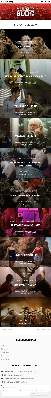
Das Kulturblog (7, 2)
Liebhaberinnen (28, 378)
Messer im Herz (25, 135)
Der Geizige (5, 356)
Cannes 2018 (13, 131)
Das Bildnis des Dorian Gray (26, 372)
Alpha (3, 345)
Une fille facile (25, 255)
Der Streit (25, 46)
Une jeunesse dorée (25, 195)
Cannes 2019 (13, 221)
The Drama (5, 352)
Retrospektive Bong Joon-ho (26, 76)
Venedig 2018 (42, 102)
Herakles (25, 314)
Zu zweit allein (25, 284)
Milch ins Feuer (21, 382)
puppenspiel (20, 42)
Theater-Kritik (30, 42)
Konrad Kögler (32, 53)
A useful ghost (6, 359)
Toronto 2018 (33, 102)
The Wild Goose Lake (25, 225)
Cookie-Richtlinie (39, 390)
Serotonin (4, 349)
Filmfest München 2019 (30, 72)
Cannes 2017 (17, 72)
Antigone (18, 375)
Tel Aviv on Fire (25, 106)
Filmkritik (24, 102)
